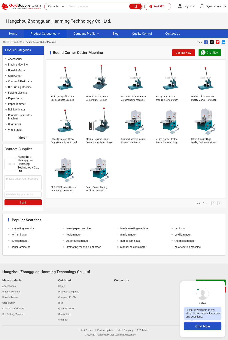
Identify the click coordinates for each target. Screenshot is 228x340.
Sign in (210, 6)
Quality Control (142, 33)
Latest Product (86, 330)
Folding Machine (18, 92)
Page (198, 203)
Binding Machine (18, 64)
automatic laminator (78, 240)
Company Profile (86, 33)
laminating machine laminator (83, 246)
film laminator (128, 234)
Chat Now (202, 326)
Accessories (15, 58)
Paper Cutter (15, 98)
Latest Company (125, 330)
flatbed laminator (130, 240)
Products (17, 42)
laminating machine (23, 228)
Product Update (105, 330)
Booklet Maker (16, 70)
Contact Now (183, 52)
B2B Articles (143, 330)
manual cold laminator (133, 246)
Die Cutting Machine (20, 87)
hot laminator (73, 234)
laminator (180, 228)
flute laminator (19, 240)
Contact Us (172, 33)
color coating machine (188, 246)
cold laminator (183, 234)
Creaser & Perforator (20, 81)
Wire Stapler (15, 129)
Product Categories (45, 33)
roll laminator (19, 234)
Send (23, 202)
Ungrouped (14, 124)
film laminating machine (134, 228)
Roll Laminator (16, 109)
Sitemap (62, 319)
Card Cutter (15, 75)
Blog (116, 33)
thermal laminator (185, 240)
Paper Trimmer (17, 103)
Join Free (221, 6)
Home (13, 33)
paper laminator (20, 246)
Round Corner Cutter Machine (20, 117)
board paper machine (78, 228)
